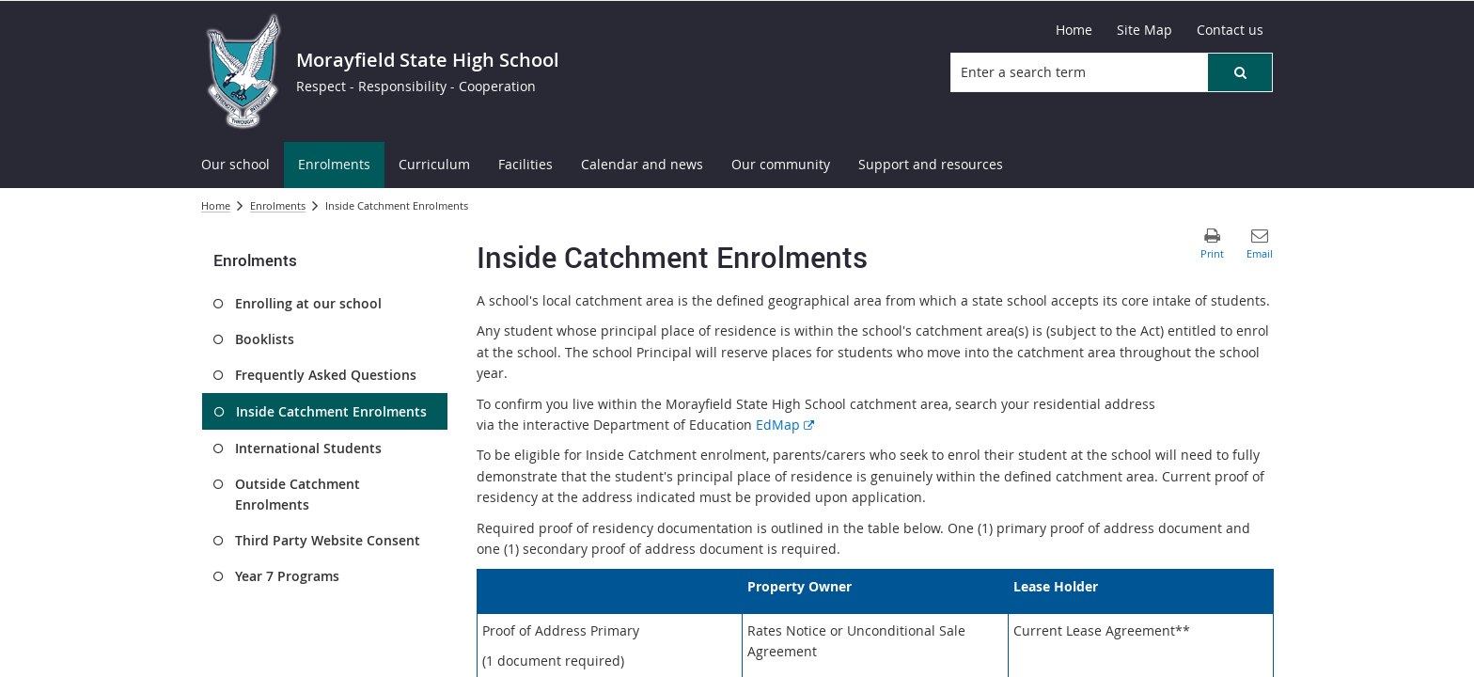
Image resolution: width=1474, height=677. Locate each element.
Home (215, 205)
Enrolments (278, 205)
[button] (1240, 72)
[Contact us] (1230, 30)
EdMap (785, 424)
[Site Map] (1144, 30)
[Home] (1074, 30)
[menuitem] (235, 165)
